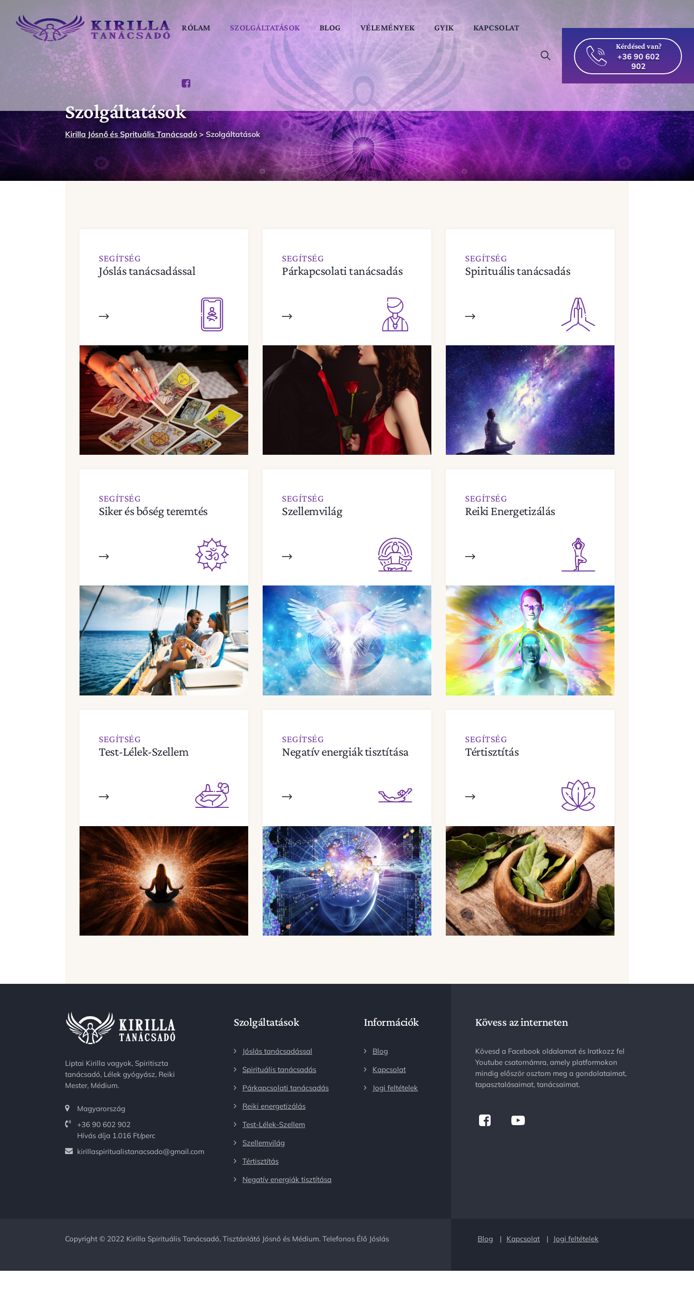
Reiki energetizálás (274, 1106)
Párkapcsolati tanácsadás (342, 271)
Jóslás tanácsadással (147, 271)
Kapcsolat (211, 83)
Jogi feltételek (395, 1087)
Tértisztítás (492, 752)
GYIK (450, 27)
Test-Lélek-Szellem (143, 752)
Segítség (120, 258)
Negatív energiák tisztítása (345, 752)
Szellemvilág (312, 511)
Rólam (202, 27)
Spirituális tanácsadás (517, 271)
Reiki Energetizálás (510, 511)
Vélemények (394, 27)
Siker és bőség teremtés (153, 511)
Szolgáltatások (271, 27)
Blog (336, 27)
